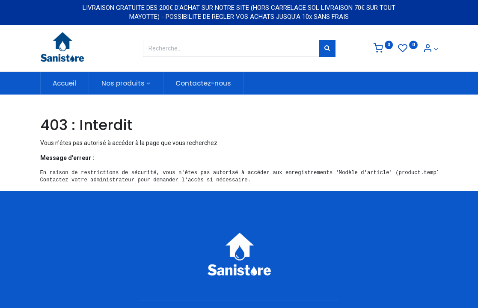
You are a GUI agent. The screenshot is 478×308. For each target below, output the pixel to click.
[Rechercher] (327, 48)
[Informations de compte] (430, 49)
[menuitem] (65, 83)
